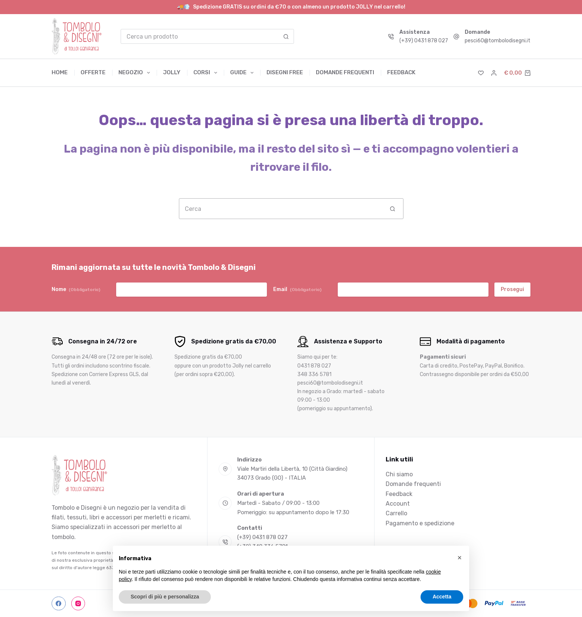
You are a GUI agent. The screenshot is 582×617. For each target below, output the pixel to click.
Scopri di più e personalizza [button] (165, 597)
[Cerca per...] (200, 36)
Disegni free (285, 72)
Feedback (401, 72)
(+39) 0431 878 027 (423, 40)
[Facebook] (59, 604)
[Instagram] (78, 604)
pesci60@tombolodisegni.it (497, 40)
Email (297, 289)
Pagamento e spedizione (420, 523)
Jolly (171, 72)
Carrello (396, 513)
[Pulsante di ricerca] (286, 36)
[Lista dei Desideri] (481, 73)
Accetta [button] (441, 597)
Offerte (93, 72)
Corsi (206, 72)
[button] (459, 558)
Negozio (135, 72)
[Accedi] (494, 73)
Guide (243, 72)
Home (60, 72)
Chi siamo (399, 474)
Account (398, 503)
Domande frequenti (345, 72)
